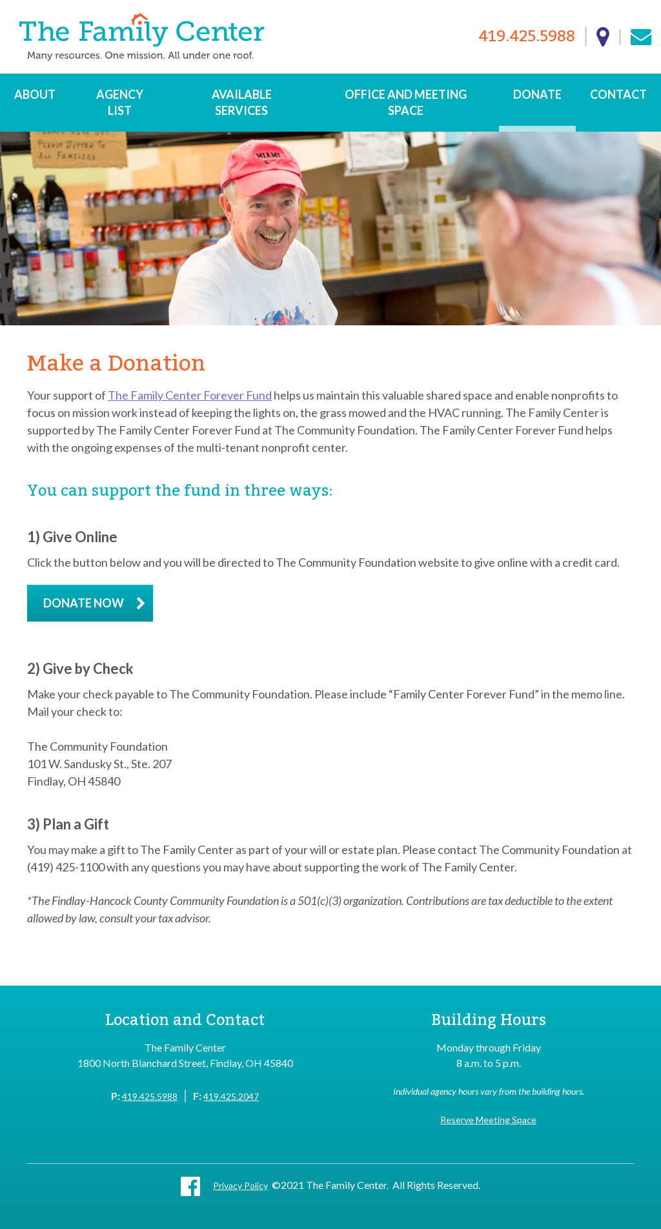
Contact (618, 94)
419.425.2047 (231, 1096)
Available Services (242, 102)
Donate (537, 94)
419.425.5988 (526, 37)
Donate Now (83, 603)
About (35, 94)
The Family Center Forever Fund (190, 395)
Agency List (119, 102)
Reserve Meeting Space (488, 1119)
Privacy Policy (240, 1185)
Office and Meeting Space (406, 102)
